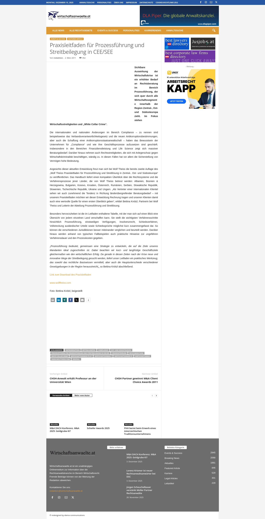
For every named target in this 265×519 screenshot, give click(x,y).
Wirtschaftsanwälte (123, 356)
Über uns (118, 2)
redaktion (58, 58)
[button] (214, 30)
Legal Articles (171, 478)
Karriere (168, 473)
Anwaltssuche (86, 2)
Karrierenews (152, 30)
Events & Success (108, 30)
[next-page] (156, 395)
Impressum (131, 2)
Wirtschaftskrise (142, 356)
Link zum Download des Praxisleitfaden (70, 274)
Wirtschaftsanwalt (103, 356)
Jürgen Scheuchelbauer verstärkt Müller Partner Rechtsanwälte (139, 490)
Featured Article (75, 39)
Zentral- (76, 359)
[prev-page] (152, 395)
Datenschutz (146, 2)
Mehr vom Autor (82, 395)
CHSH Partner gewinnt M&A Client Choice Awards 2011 (136, 380)
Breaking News (172, 458)
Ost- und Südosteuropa (121, 350)
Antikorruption (73, 350)
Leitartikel (169, 483)
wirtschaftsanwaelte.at (81, 356)
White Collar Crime (60, 356)
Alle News (58, 30)
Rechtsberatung (136, 353)
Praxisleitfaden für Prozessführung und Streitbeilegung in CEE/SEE (80, 353)
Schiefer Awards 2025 (98, 428)
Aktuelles (54, 424)
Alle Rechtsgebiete (80, 30)
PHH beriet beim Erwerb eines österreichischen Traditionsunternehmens (140, 431)
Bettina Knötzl (88, 350)
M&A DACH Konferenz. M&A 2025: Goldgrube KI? (64, 430)
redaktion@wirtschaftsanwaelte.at (66, 491)
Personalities (104, 2)
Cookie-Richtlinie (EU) (167, 2)
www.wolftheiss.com (60, 282)
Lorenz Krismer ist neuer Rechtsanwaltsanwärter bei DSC (141, 473)
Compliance (103, 350)
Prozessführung (119, 353)
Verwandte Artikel (61, 395)
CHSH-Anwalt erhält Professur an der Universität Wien (73, 380)
